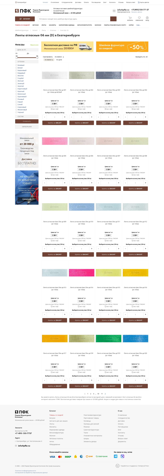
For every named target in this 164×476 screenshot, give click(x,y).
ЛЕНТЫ (44, 25)
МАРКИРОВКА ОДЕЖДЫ (66, 25)
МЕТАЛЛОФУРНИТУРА (84, 25)
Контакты (112, 2)
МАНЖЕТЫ (52, 25)
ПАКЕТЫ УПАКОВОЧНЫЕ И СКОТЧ (115, 25)
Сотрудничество (67, 2)
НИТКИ (131, 25)
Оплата (86, 2)
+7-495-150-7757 (23, 433)
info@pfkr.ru (123, 10)
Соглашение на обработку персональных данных (31, 472)
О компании (55, 2)
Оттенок (20, 62)
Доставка (78, 2)
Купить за (54, 123)
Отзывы (121, 2)
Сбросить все (34, 45)
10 (98, 394)
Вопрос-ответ (130, 2)
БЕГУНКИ (36, 25)
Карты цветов (144, 2)
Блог (104, 2)
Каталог (45, 2)
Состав (19, 116)
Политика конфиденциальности (25, 471)
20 (147, 57)
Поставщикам (96, 2)
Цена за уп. (21, 50)
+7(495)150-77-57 (140, 10)
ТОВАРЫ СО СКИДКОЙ (22, 25)
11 (102, 394)
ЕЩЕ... (138, 25)
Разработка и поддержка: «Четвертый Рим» (135, 466)
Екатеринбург (21, 2)
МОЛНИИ (98, 25)
